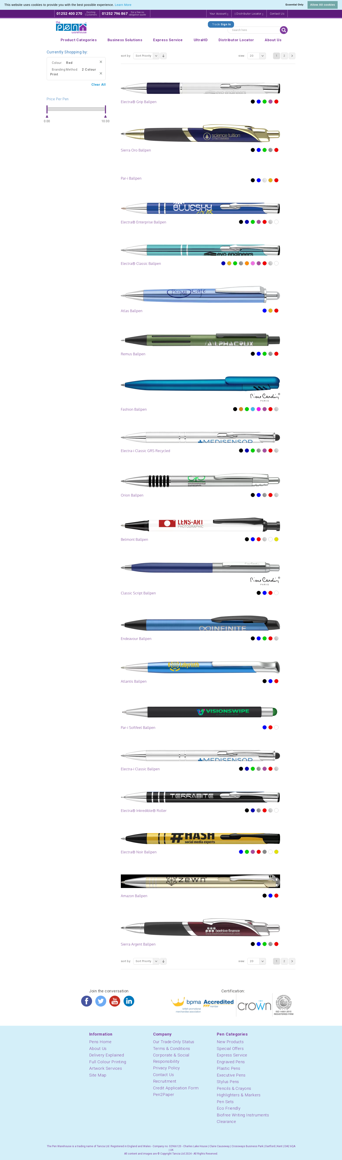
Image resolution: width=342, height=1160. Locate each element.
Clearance (226, 1121)
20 (258, 56)
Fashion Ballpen (134, 409)
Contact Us (277, 13)
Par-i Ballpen (131, 178)
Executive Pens (231, 1075)
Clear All (98, 85)
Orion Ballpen (132, 495)
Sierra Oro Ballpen (136, 150)
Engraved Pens (231, 1061)
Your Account (219, 14)
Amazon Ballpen (134, 896)
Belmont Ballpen (134, 539)
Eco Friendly (228, 1108)
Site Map (97, 1075)
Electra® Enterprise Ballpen (143, 222)
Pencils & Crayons (234, 1088)
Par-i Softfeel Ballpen (138, 727)
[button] (133, 5)
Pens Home (100, 1041)
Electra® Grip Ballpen (139, 102)
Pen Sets (225, 1101)
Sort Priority (147, 56)
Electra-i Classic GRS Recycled (145, 451)
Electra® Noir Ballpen (139, 852)
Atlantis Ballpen (134, 681)
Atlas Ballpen (131, 311)
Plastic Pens (228, 1068)
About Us (98, 1048)
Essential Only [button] (294, 4)
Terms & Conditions (171, 1048)
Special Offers (230, 1048)
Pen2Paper (163, 1094)
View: (241, 55)
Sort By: (126, 55)
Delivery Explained (106, 1055)
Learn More (123, 5)
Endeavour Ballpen (136, 638)
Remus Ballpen (133, 354)
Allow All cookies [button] (322, 4)
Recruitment (164, 1081)
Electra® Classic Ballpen (141, 263)
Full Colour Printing (107, 1061)
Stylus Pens (228, 1081)
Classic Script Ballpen (138, 593)
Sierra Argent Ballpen (138, 944)
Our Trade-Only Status (173, 1041)
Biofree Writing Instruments (243, 1114)
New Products (230, 1041)
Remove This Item (101, 62)
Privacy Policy (166, 1067)
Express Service (232, 1055)
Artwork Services (105, 1068)
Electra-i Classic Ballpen (140, 769)
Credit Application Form (176, 1087)
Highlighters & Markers (239, 1094)
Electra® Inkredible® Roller (144, 810)
